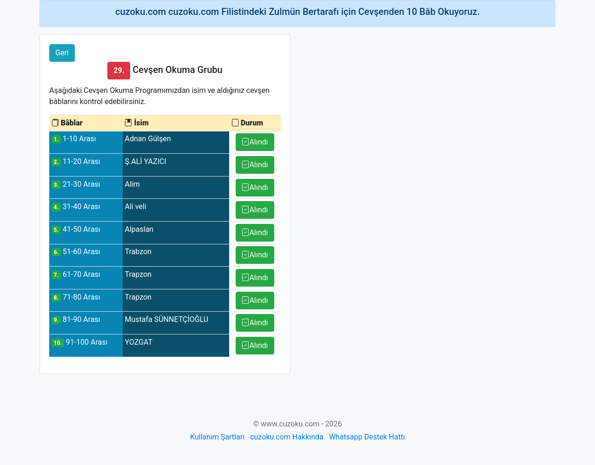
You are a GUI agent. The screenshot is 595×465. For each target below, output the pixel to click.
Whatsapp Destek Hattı (367, 436)
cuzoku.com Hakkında (287, 436)
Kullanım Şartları (217, 436)
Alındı (255, 142)
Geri (62, 52)
